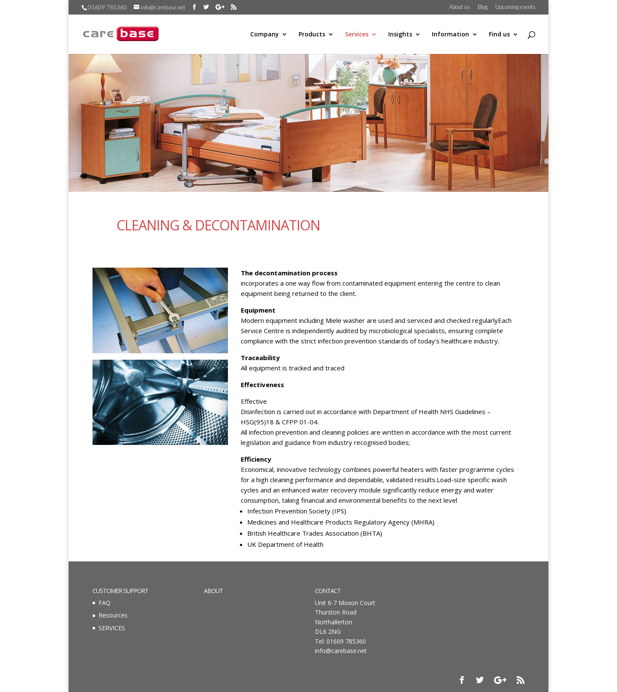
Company (264, 34)
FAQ (105, 603)
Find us (499, 34)
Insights (400, 34)
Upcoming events (515, 7)
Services (356, 34)
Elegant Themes (146, 680)
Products (312, 34)
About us (459, 7)
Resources (113, 615)
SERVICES (112, 628)
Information (450, 34)
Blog (483, 7)
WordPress (219, 680)
